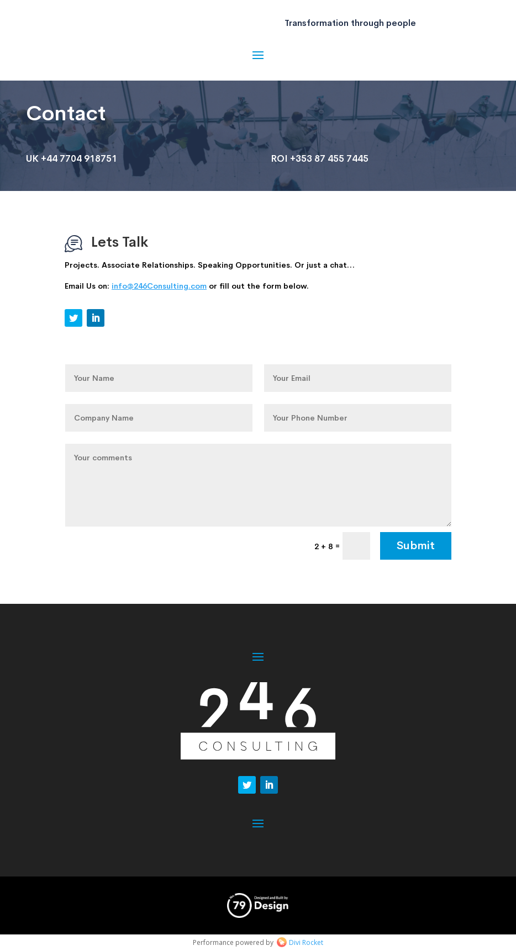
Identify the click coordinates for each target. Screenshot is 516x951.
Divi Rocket (306, 942)
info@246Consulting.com (159, 286)
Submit (416, 545)
